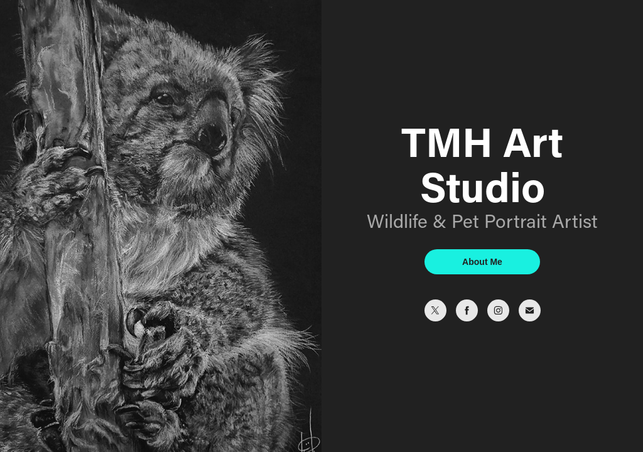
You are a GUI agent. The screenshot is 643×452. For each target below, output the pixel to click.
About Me (482, 262)
